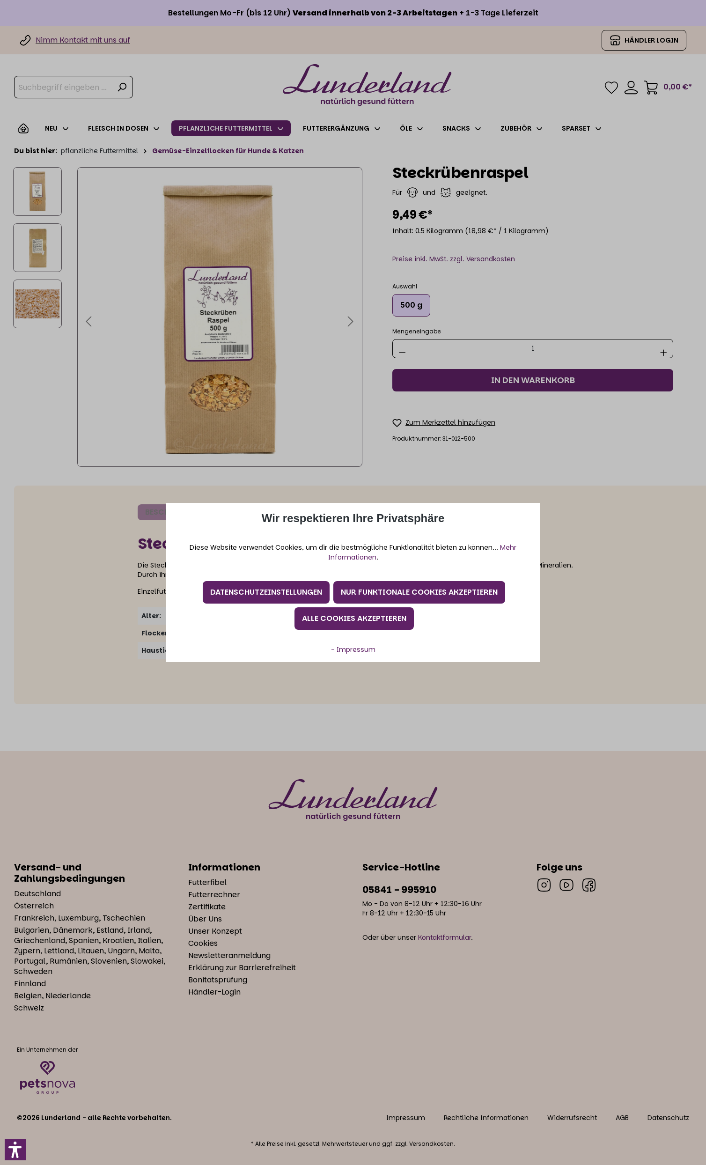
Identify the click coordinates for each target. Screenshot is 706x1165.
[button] (15, 1149)
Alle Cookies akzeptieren (354, 618)
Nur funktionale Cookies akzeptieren (419, 592)
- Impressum (353, 649)
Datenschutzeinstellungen (266, 592)
